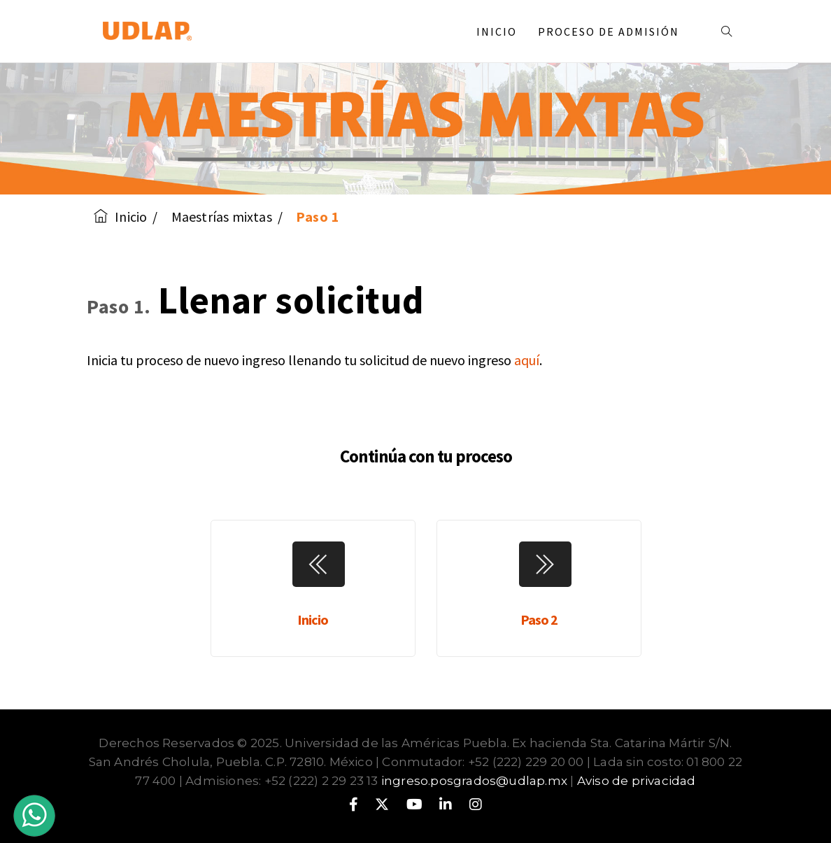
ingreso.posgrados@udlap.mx (474, 781)
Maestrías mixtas (221, 216)
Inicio (496, 31)
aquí (526, 360)
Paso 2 (538, 619)
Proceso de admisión (614, 31)
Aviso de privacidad (636, 781)
